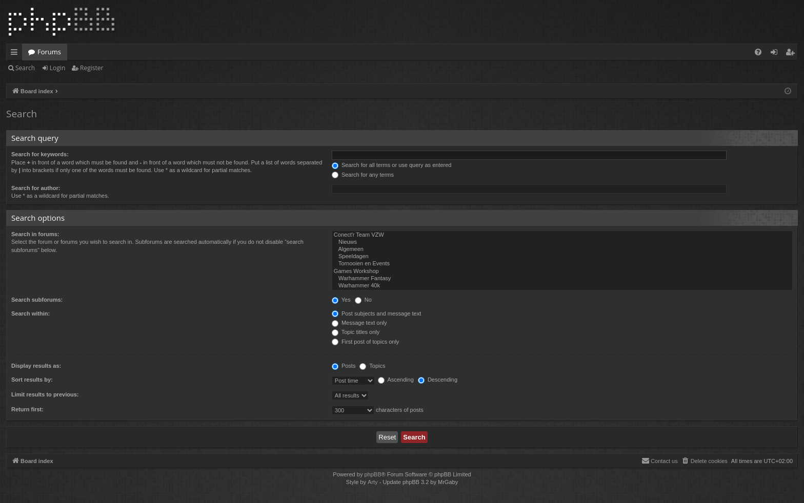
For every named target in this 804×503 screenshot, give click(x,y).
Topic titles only (355, 332)
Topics (372, 366)
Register (91, 68)
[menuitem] (758, 52)
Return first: (27, 409)
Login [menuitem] (776, 53)
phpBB (372, 474)
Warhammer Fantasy (562, 278)
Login (57, 68)
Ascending (396, 379)
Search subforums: (37, 300)
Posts (344, 366)
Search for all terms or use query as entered (392, 165)
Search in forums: (35, 234)
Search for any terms (363, 175)
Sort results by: (32, 379)
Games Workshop (562, 271)
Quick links (16, 53)
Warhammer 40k (562, 285)
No (363, 300)
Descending (437, 379)
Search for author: (35, 188)
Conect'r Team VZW (562, 235)
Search (25, 68)
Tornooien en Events (562, 263)
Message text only (359, 323)
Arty (373, 482)
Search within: (30, 313)
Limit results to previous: (44, 394)
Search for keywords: (40, 154)
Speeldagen (562, 256)
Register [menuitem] (792, 53)
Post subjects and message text (376, 313)
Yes (341, 300)
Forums (49, 51)
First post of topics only (365, 342)
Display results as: (36, 366)
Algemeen (562, 249)
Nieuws (562, 242)
